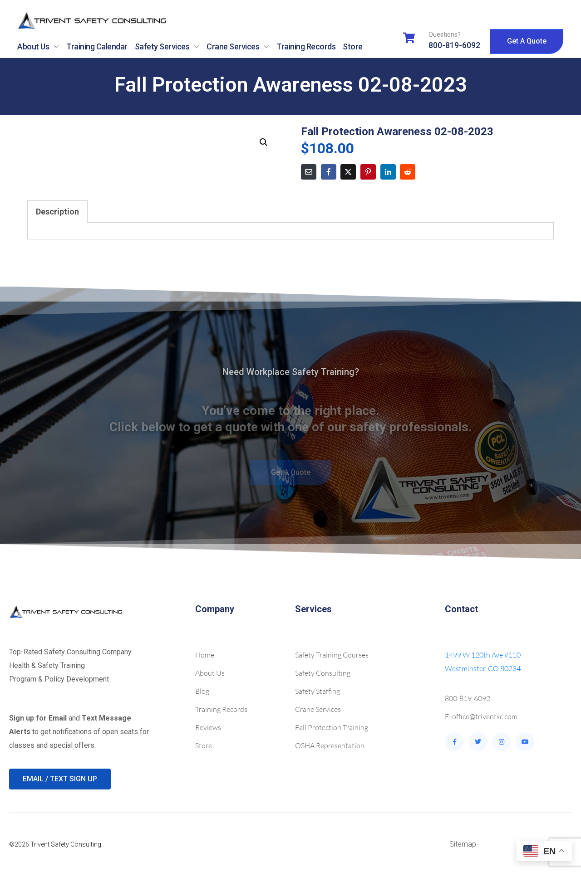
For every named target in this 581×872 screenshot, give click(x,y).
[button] (264, 142)
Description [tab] (57, 211)
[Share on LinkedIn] (388, 172)
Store (353, 46)
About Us (38, 46)
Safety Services (167, 46)
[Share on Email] (308, 172)
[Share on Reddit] (407, 172)
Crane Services (238, 46)
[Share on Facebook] (328, 172)
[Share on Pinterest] (368, 172)
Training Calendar (97, 46)
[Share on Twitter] (348, 172)
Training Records (305, 46)
